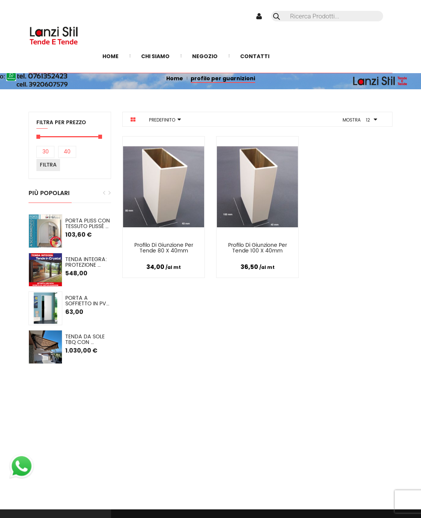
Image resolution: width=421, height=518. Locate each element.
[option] (70, 289)
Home (174, 78)
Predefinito (162, 120)
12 (368, 120)
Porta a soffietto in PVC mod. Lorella (88, 301)
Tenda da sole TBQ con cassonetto (85, 339)
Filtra (48, 165)
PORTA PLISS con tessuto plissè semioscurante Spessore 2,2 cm (88, 224)
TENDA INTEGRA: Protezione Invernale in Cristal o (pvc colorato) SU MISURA (86, 262)
